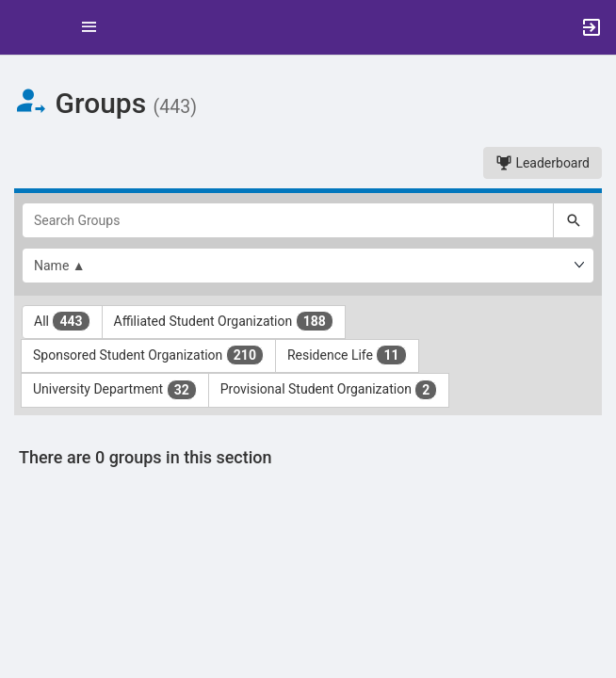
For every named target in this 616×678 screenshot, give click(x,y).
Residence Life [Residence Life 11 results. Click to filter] (347, 355)
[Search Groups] (288, 220)
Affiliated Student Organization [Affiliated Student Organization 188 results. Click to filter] (223, 321)
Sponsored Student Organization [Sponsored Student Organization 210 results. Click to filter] (148, 355)
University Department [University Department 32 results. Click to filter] (115, 389)
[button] (23, 27)
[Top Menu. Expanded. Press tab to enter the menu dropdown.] (89, 27)
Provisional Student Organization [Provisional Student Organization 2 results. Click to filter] (329, 389)
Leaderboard (542, 162)
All (62, 321)
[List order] (308, 265)
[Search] (573, 220)
